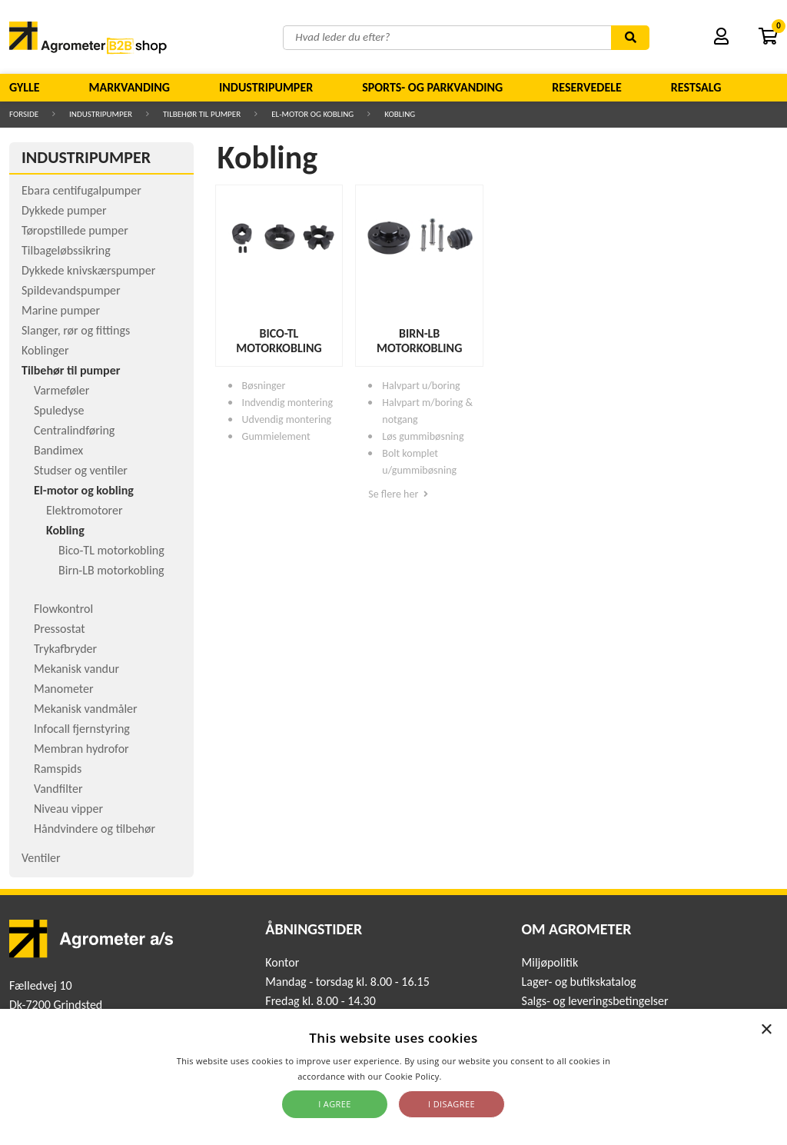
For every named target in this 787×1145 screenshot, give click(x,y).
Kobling (399, 114)
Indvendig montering (287, 402)
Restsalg (696, 87)
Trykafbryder (65, 648)
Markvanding (129, 87)
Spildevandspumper (71, 290)
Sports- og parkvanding (432, 87)
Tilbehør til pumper (202, 114)
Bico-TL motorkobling (111, 550)
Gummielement (276, 436)
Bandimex (58, 450)
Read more (467, 1076)
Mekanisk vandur (76, 668)
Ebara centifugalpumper (81, 190)
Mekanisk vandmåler (86, 708)
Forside (23, 114)
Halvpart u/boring (421, 385)
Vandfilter (58, 788)
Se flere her (398, 494)
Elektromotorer (84, 510)
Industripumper (266, 87)
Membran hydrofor (81, 748)
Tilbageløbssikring (66, 250)
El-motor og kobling (312, 114)
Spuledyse (59, 410)
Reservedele (587, 87)
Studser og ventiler (81, 470)
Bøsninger (264, 385)
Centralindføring (74, 430)
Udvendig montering (287, 419)
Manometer (64, 688)
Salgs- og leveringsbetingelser (595, 1001)
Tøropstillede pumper (75, 230)
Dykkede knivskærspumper (88, 270)
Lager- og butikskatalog (579, 981)
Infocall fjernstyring (82, 728)
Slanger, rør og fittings (76, 330)
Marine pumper (61, 310)
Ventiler (41, 857)
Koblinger (45, 350)
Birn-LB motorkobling (111, 570)
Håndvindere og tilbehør (94, 828)
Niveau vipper (68, 808)
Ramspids (57, 768)
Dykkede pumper (64, 210)
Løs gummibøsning (422, 436)
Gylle (24, 87)
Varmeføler (61, 390)
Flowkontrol (63, 608)
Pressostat (59, 628)
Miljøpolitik (550, 962)
